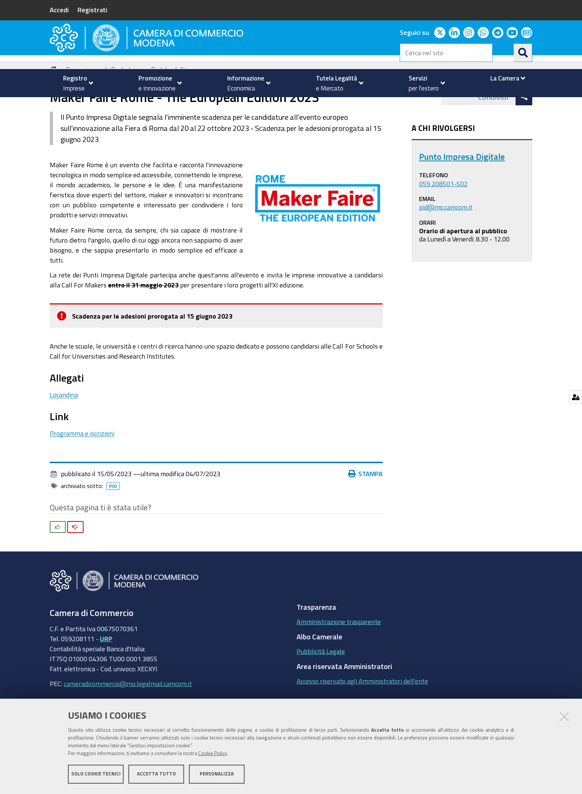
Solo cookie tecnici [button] (96, 774)
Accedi (59, 9)
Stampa (365, 510)
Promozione (82, 105)
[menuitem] (75, 83)
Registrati (92, 9)
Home (54, 105)
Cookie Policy (212, 754)
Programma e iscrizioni (82, 469)
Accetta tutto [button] (156, 774)
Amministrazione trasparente (339, 658)
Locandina (64, 430)
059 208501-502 (443, 219)
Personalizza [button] (217, 774)
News (188, 105)
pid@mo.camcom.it (446, 243)
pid (113, 522)
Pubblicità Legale (321, 687)
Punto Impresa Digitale (140, 105)
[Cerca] (523, 52)
